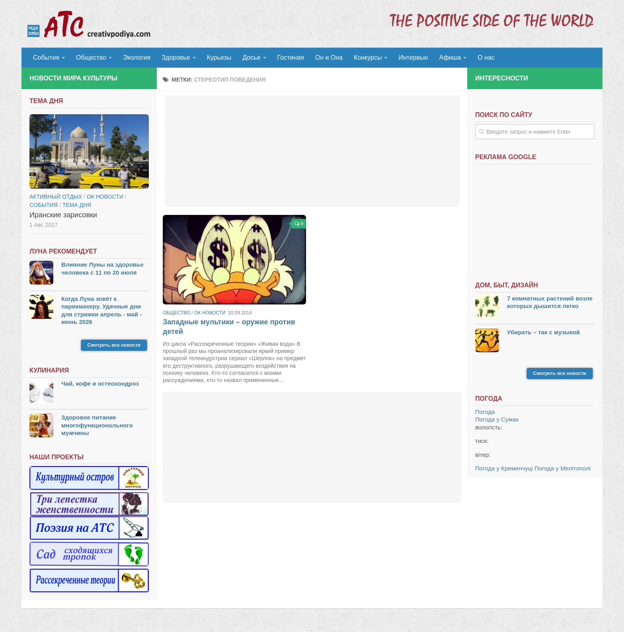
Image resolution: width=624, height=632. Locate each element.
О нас (486, 57)
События (46, 57)
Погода (485, 411)
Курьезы (219, 57)
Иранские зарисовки (63, 215)
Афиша (450, 57)
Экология (136, 57)
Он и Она (329, 57)
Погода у (497, 419)
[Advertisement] (312, 151)
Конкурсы (368, 57)
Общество (91, 57)
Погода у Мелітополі (562, 468)
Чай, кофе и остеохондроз (100, 383)
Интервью (413, 57)
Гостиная (290, 57)
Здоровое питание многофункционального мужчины (97, 425)
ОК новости (210, 313)
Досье (251, 57)
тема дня (76, 205)
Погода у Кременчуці (504, 468)
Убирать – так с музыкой (543, 332)
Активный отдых (55, 196)
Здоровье (176, 57)
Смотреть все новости (114, 345)
